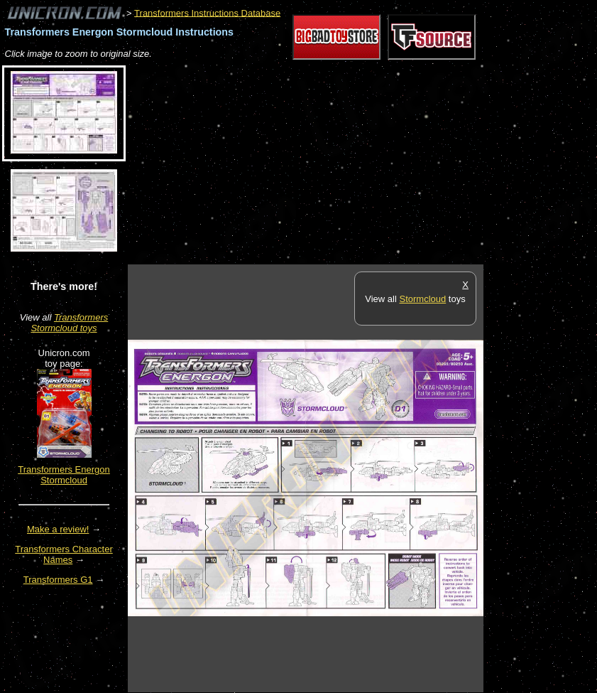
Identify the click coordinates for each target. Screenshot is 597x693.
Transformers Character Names (64, 554)
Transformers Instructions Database (207, 12)
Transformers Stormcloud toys (69, 322)
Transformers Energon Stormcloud (64, 474)
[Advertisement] (294, 162)
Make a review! (58, 529)
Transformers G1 (58, 579)
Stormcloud (422, 299)
